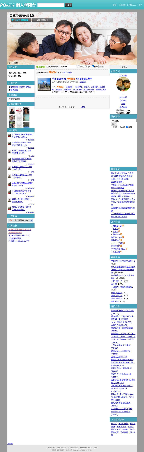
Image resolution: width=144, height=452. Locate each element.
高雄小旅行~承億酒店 (120, 179)
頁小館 (114, 284)
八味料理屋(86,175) (119, 325)
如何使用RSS (25, 87)
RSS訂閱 (14, 87)
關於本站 (123, 97)
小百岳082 (78, 87)
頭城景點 (67, 90)
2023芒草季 (77, 90)
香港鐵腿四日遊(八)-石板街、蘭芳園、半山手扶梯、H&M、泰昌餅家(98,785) (123, 319)
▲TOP (83, 107)
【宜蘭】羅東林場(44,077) (122, 386)
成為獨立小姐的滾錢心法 (19, 241)
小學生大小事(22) (118, 249)
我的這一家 (117, 226)
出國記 (115, 229)
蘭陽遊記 (116, 234)
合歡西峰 (115, 301)
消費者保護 (61, 448)
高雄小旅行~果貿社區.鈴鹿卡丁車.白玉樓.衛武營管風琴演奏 (123, 202)
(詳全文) (83, 82)
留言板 (123, 100)
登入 (140, 5)
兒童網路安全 (73, 448)
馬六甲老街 (123, 424)
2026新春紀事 (117, 182)
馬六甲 (114, 424)
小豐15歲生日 (116, 293)
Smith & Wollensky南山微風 (122, 191)
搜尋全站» (68, 72)
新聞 (114, 5)
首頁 (10, 63)
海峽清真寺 (121, 426)
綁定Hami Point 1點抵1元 (19, 235)
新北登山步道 (88, 90)
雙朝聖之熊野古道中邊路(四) (123, 193)
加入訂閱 (14, 90)
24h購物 (123, 5)
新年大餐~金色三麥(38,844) (122, 394)
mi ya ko (31, 139)
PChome (132, 5)
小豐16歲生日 (116, 281)
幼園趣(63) (115, 246)
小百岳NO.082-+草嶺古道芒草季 (72, 79)
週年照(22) (115, 240)
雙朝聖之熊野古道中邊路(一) (123, 261)
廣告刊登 (51, 448)
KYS (32, 156)
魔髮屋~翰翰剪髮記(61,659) (122, 360)
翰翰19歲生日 (116, 296)
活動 (16, 63)
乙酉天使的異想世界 (22, 15)
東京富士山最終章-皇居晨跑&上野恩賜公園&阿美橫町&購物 (123, 270)
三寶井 (131, 426)
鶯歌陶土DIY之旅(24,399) (121, 409)
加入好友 (123, 107)
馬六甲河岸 (115, 429)
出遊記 (115, 231)
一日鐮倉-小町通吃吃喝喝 (121, 287)
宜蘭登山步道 (101, 90)
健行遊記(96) (116, 237)
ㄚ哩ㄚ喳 (116, 252)
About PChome (86, 448)
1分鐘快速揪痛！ (16, 238)
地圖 (123, 104)
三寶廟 (125, 429)
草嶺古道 (69, 87)
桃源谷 (86, 87)
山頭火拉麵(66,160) (119, 357)
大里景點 (94, 87)
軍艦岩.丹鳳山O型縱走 (120, 196)
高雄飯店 (124, 432)
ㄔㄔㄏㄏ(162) (117, 243)
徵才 (95, 448)
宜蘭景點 (58, 90)
